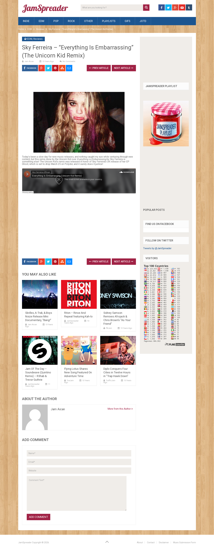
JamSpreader (73, 321)
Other (88, 21)
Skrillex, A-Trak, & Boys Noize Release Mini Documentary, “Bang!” (38, 316)
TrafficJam (110, 380)
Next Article (123, 68)
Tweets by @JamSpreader (157, 248)
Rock (71, 21)
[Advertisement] (77, 82)
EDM (41, 21)
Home (21, 29)
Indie (26, 21)
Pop (56, 21)
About (140, 542)
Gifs (127, 21)
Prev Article (98, 68)
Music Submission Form (184, 542)
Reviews (40, 29)
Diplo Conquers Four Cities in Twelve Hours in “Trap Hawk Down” (116, 372)
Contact (151, 542)
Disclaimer (164, 542)
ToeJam (70, 380)
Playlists (108, 21)
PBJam (109, 328)
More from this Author (120, 408)
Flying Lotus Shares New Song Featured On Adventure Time (78, 372)
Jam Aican (29, 61)
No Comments (69, 61)
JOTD (143, 21)
